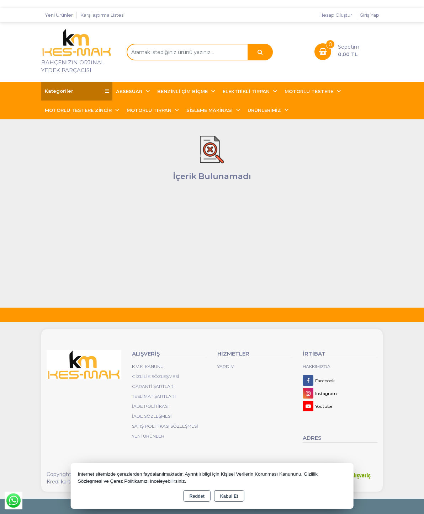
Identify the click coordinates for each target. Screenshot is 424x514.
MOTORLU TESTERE (310, 91)
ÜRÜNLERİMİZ (265, 110)
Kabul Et (229, 496)
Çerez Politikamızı (129, 481)
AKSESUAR (130, 91)
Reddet (196, 496)
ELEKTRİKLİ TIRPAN (247, 91)
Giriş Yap (369, 15)
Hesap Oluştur (335, 15)
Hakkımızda (316, 366)
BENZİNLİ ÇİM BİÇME (183, 91)
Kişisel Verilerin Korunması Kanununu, (262, 474)
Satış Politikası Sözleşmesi (165, 426)
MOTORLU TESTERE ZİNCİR (79, 110)
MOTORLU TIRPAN (150, 110)
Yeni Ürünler (148, 436)
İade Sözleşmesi (152, 416)
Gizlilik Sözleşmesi (155, 376)
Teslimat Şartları (154, 396)
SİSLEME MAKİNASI (210, 110)
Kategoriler (77, 91)
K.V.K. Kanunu (148, 366)
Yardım (225, 366)
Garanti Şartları (153, 386)
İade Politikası (150, 406)
